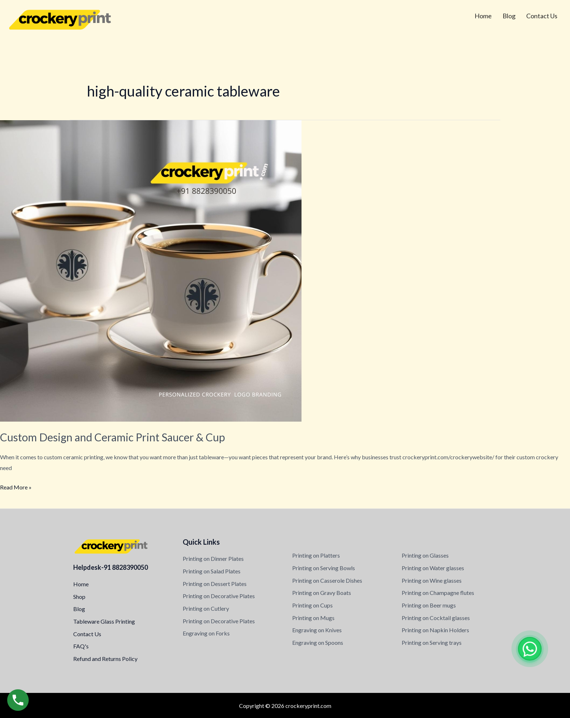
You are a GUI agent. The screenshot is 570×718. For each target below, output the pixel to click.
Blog (509, 16)
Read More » (16, 486)
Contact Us (541, 16)
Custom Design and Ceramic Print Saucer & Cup (112, 437)
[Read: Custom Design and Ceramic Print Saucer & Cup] (151, 270)
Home (483, 16)
